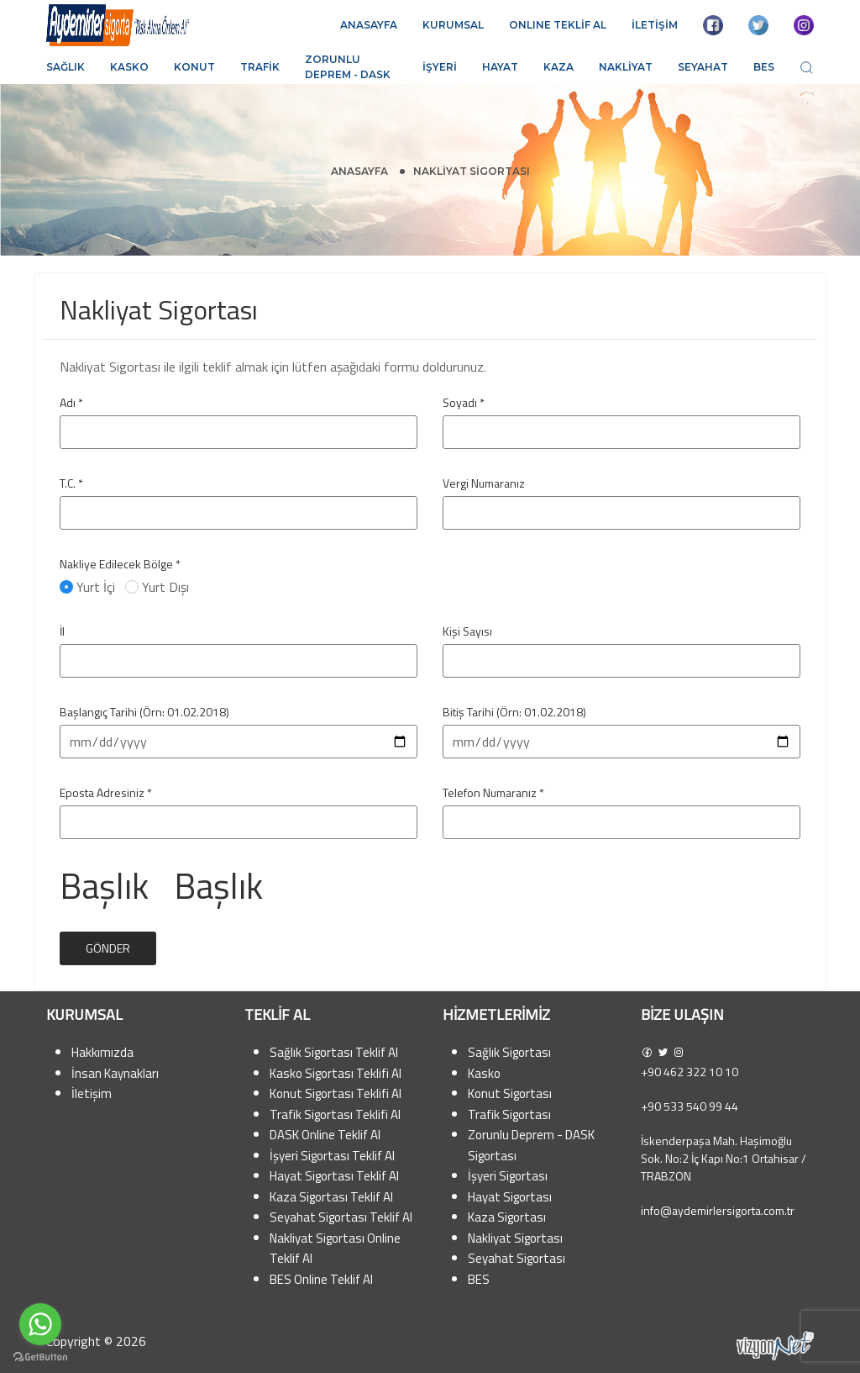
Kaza (558, 67)
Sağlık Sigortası (509, 1052)
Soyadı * (464, 402)
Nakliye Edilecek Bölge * (120, 564)
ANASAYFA (368, 24)
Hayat (500, 67)
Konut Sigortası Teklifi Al (335, 1093)
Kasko (129, 67)
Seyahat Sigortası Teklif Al (341, 1217)
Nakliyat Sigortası (515, 1238)
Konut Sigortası (510, 1093)
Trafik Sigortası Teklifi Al (335, 1114)
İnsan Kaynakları (115, 1073)
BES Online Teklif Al (321, 1279)
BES (763, 67)
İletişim (91, 1093)
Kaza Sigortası (507, 1217)
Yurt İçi (89, 587)
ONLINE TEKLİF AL (557, 24)
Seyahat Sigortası (516, 1258)
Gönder (108, 948)
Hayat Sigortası (510, 1197)
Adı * (71, 402)
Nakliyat (626, 67)
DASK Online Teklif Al (325, 1134)
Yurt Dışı (158, 587)
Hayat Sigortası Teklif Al (334, 1176)
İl (62, 631)
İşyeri (439, 67)
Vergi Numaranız (484, 483)
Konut (194, 67)
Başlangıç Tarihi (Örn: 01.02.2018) (144, 712)
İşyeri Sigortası (508, 1176)
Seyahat (703, 67)
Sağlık (65, 67)
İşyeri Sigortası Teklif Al (332, 1155)
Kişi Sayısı (467, 631)
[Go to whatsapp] (40, 1324)
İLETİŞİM (655, 24)
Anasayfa (359, 171)
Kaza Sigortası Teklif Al (331, 1197)
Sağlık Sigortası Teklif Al (334, 1052)
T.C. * (71, 483)
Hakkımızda (102, 1052)
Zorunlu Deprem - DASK (348, 67)
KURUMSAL (453, 24)
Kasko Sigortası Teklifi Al (335, 1073)
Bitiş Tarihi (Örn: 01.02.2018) (514, 712)
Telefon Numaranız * (493, 792)
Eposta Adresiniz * (106, 792)
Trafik (260, 67)
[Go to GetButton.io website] (40, 1356)
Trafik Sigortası (509, 1114)
